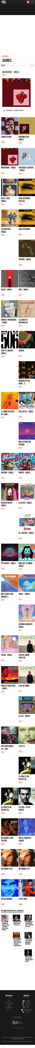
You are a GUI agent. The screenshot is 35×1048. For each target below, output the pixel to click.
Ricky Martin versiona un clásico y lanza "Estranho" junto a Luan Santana (5, 926)
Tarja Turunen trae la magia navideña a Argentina (28, 941)
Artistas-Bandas (8, 1003)
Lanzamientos (9, 1007)
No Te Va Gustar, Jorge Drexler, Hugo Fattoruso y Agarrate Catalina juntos (17, 942)
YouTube (26, 1001)
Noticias (9, 1005)
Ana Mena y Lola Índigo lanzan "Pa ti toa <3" (17, 923)
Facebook (26, 1005)
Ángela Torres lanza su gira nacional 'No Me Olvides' (29, 959)
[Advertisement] (17, 33)
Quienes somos (26, 1010)
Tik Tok (26, 1007)
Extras (9, 1010)
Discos (3, 65)
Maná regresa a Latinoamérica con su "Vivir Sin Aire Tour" (29, 924)
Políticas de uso (20, 1038)
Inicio (8, 1001)
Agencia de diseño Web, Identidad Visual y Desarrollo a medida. (17, 1041)
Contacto (26, 1012)
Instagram (26, 1003)
